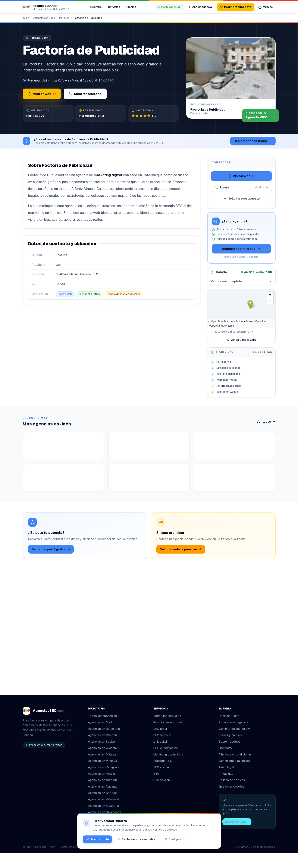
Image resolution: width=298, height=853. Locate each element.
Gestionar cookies (231, 786)
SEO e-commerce (165, 748)
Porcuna (64, 18)
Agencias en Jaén (44, 18)
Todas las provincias (104, 716)
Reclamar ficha (229, 716)
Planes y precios (230, 735)
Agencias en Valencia (102, 735)
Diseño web (161, 780)
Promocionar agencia (233, 722)
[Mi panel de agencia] (266, 7)
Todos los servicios (169, 716)
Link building (161, 741)
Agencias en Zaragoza (103, 767)
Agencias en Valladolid (103, 799)
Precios (131, 7)
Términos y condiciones (235, 754)
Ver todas (266, 422)
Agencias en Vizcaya (102, 761)
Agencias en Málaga (102, 754)
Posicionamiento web (168, 722)
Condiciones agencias (234, 761)
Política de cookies (232, 780)
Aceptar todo (97, 839)
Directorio (95, 7)
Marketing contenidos (168, 754)
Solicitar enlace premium (181, 670)
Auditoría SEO (162, 761)
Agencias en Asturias (102, 793)
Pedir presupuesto (235, 7)
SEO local (160, 729)
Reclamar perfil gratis (241, 249)
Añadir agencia (200, 7)
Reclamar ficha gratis (253, 141)
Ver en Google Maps (241, 340)
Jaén (45, 80)
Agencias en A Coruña (103, 806)
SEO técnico (162, 735)
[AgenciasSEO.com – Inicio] (46, 7)
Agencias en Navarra (102, 786)
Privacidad (226, 774)
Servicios (114, 7)
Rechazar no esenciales (136, 839)
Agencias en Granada (102, 780)
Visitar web (42, 94)
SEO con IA (161, 767)
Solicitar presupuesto (241, 198)
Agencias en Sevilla (101, 741)
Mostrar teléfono (85, 94)
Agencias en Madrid (101, 722)
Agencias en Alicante (102, 748)
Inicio (26, 18)
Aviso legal (226, 767)
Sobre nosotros (230, 741)
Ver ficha (45, 511)
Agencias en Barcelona (104, 729)
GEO (156, 774)
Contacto (225, 748)
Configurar (173, 839)
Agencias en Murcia (101, 774)
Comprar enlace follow (234, 729)
